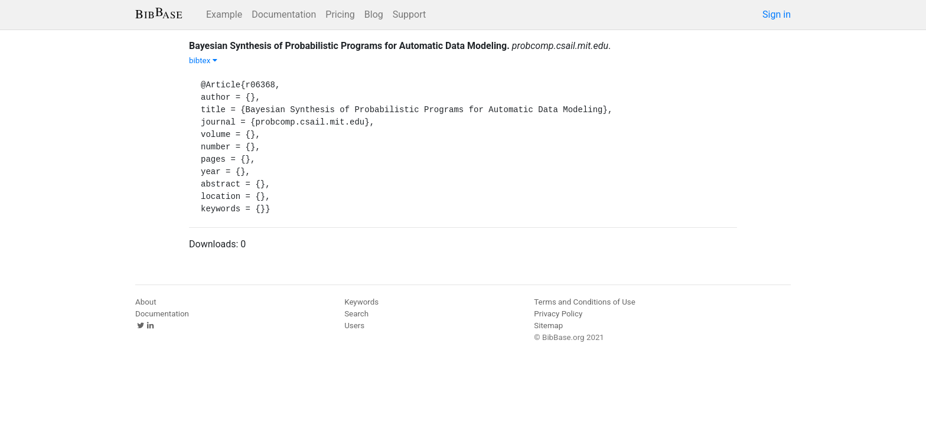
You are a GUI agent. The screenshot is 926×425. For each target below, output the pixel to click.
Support (409, 14)
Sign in (776, 14)
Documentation (284, 14)
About (145, 302)
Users (354, 325)
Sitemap (548, 325)
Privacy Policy (558, 313)
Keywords (361, 302)
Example (224, 14)
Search (356, 313)
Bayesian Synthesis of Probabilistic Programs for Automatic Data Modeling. (349, 45)
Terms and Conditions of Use (584, 302)
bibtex (203, 60)
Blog (373, 14)
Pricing (340, 14)
